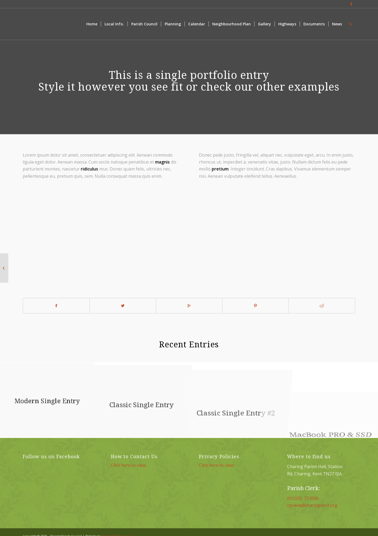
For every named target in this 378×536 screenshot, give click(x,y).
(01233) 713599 (302, 498)
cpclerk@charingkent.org (312, 505)
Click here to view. (128, 465)
